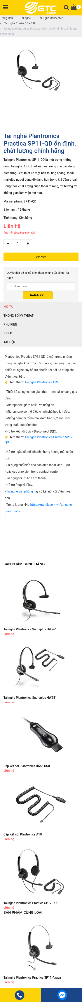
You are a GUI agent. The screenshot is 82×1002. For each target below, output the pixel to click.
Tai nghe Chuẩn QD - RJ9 (18, 23)
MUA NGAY (40, 257)
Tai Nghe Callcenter (48, 18)
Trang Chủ (6, 18)
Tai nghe (23, 18)
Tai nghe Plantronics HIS (41, 382)
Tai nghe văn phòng (19, 491)
